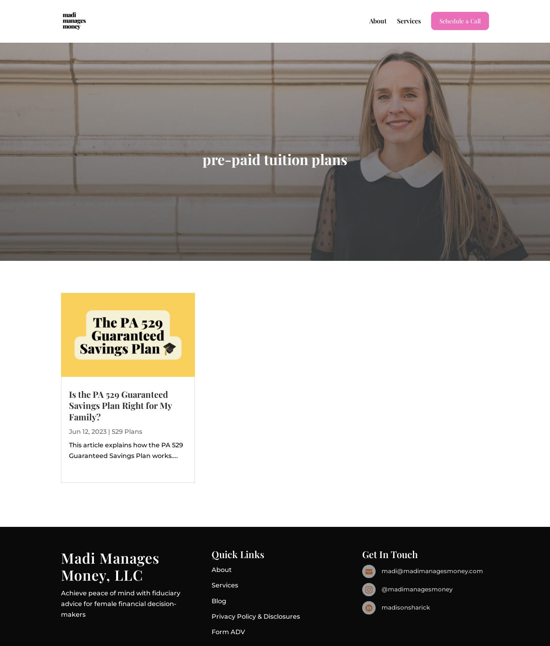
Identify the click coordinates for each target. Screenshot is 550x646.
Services (409, 21)
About (378, 21)
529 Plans (127, 431)
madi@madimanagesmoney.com (432, 571)
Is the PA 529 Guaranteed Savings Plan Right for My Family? (120, 405)
